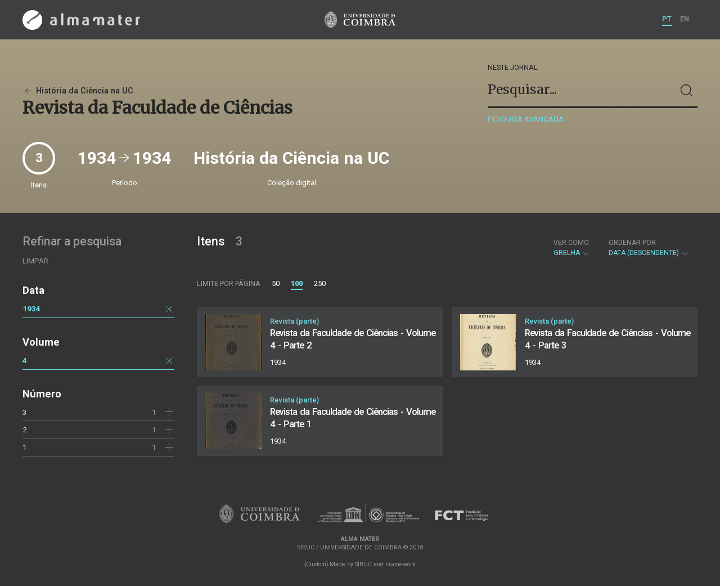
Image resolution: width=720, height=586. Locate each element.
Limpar (35, 261)
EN (684, 19)
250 (320, 283)
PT (667, 19)
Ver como (571, 243)
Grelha (572, 247)
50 (276, 283)
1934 (31, 308)
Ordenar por (632, 243)
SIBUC (363, 564)
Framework (400, 564)
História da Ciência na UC (77, 91)
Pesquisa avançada (526, 119)
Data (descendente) (649, 247)
